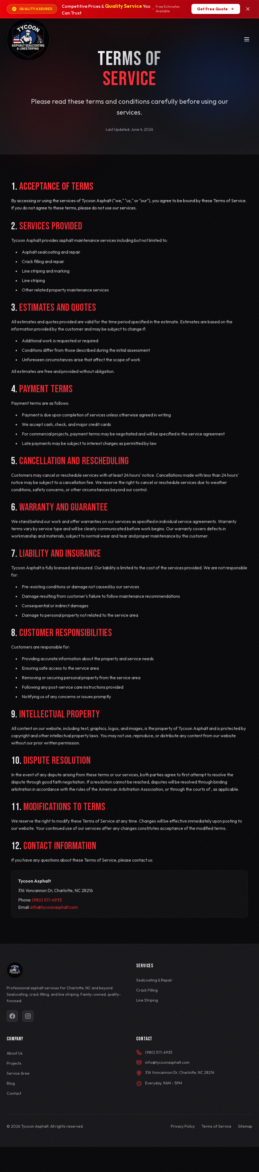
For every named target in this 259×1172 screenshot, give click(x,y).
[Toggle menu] (246, 39)
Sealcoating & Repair (154, 980)
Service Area (18, 1073)
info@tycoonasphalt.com (54, 917)
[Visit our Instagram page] (27, 1016)
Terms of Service (216, 1126)
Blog (11, 1083)
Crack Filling (147, 990)
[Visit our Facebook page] (12, 1016)
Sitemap (245, 1126)
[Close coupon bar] (247, 8)
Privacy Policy (183, 1126)
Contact (14, 1093)
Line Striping (147, 1000)
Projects (14, 1063)
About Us (15, 1053)
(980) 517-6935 (47, 910)
